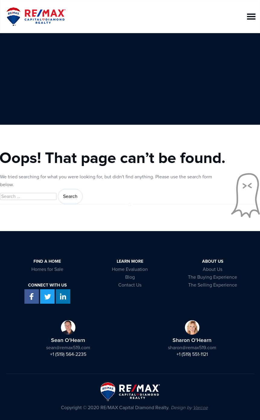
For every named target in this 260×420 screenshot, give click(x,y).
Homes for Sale (47, 269)
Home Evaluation (130, 269)
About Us (212, 269)
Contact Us (129, 285)
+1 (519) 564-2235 (68, 354)
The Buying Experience (212, 277)
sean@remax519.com (68, 347)
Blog (130, 277)
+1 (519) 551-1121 (192, 354)
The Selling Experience (212, 285)
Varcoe (200, 407)
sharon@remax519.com (192, 347)
